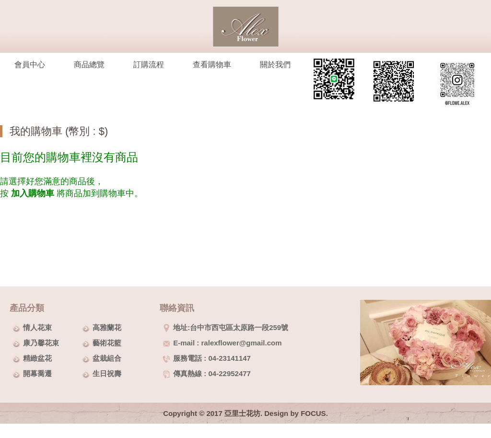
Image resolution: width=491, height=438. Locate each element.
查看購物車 (212, 64)
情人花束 (37, 327)
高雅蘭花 (107, 327)
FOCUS (313, 413)
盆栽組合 (107, 358)
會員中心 (29, 64)
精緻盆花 (37, 358)
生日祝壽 (107, 373)
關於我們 (275, 64)
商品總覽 (89, 64)
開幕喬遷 (37, 373)
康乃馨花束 (41, 343)
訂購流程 (148, 64)
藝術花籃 (107, 343)
